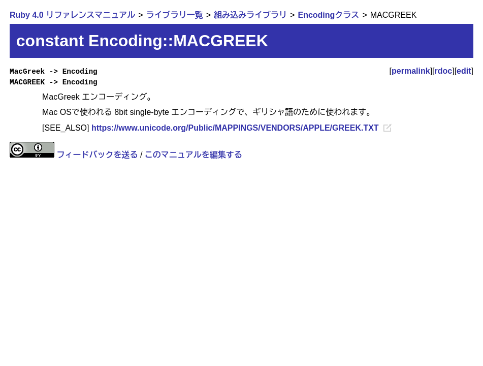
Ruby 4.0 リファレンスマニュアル (72, 15)
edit (464, 71)
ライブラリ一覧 (174, 15)
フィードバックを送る (97, 154)
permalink (411, 71)
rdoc (444, 71)
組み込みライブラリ (250, 15)
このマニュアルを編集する (193, 154)
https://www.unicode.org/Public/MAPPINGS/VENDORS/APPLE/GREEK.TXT (235, 128)
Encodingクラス (328, 15)
